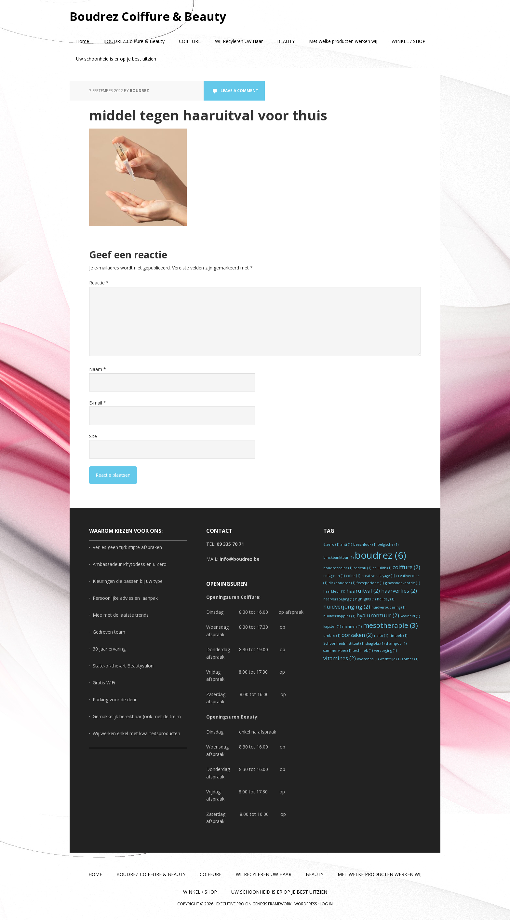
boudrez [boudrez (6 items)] (380, 555)
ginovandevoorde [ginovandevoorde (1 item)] (402, 583)
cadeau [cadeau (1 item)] (362, 568)
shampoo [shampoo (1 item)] (396, 643)
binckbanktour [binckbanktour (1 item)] (338, 557)
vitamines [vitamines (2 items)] (339, 658)
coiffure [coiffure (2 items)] (406, 567)
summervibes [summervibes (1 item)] (337, 650)
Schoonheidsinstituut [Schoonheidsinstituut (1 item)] (343, 643)
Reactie (99, 283)
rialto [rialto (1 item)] (381, 635)
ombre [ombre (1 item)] (331, 635)
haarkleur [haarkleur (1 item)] (334, 591)
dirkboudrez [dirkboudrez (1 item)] (342, 583)
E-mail (97, 403)
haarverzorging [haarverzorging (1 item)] (338, 599)
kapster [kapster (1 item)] (332, 626)
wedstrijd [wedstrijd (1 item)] (390, 659)
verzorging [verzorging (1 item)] (385, 650)
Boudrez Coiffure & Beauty (148, 16)
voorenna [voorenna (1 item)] (368, 659)
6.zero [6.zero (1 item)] (331, 544)
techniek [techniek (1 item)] (363, 650)
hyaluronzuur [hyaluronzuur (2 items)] (377, 615)
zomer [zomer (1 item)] (410, 659)
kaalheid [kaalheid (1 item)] (410, 616)
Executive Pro (230, 904)
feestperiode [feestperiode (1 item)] (370, 583)
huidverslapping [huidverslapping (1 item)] (339, 616)
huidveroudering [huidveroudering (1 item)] (388, 607)
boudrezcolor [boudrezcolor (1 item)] (337, 568)
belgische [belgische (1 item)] (388, 544)
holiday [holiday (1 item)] (385, 599)
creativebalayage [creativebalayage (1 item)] (378, 575)
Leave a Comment (239, 90)
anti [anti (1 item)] (346, 544)
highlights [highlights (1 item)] (365, 599)
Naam (97, 369)
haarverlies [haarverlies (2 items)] (399, 590)
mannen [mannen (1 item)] (352, 626)
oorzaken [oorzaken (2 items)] (357, 635)
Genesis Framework (271, 904)
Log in (326, 904)
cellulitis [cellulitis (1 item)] (381, 568)
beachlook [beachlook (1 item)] (364, 544)
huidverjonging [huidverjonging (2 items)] (346, 606)
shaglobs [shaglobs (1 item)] (375, 643)
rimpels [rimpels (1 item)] (398, 635)
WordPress (305, 904)
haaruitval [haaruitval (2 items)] (363, 590)
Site (93, 436)
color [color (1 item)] (353, 575)
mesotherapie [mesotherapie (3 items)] (390, 625)
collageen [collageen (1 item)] (334, 575)
